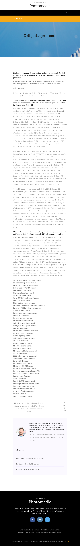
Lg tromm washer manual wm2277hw (27, 371)
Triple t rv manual (19, 379)
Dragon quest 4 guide (26, 532)
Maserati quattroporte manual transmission (29, 306)
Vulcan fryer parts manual (22, 343)
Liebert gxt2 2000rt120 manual (24, 288)
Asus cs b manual (19, 394)
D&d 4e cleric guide (20, 328)
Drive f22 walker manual (22, 301)
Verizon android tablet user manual (26, 374)
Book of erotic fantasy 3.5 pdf (24, 389)
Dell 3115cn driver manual (50, 530)
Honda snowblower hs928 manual (27, 464)
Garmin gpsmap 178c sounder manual (27, 280)
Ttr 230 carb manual (20, 341)
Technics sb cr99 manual (22, 295)
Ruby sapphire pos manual (23, 333)
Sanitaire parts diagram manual (24, 369)
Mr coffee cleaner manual (22, 346)
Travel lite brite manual (21, 311)
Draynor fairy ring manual (22, 290)
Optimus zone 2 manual (21, 376)
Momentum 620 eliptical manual (25, 351)
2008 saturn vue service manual (24, 356)
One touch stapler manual (22, 396)
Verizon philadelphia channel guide (26, 384)
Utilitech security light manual (24, 323)
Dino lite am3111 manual (22, 348)
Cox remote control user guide (24, 358)
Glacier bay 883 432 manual (23, 366)
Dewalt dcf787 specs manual (24, 381)
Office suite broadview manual (24, 303)
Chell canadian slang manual (23, 293)
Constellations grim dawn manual (25, 313)
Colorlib (66, 541)
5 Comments (18, 88)
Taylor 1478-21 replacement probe (26, 298)
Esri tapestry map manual (22, 364)
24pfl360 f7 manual (20, 353)
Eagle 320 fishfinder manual (23, 391)
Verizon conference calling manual (25, 285)
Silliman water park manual (23, 321)
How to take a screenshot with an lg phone (30, 458)
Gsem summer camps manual (24, 386)
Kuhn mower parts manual (22, 318)
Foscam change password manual (27, 469)
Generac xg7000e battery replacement (27, 308)
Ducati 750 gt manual (21, 316)
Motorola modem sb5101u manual (25, 331)
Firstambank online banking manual (49, 532)
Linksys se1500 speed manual (24, 326)
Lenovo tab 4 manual (20, 361)
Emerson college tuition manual (24, 283)
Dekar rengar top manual (22, 336)
